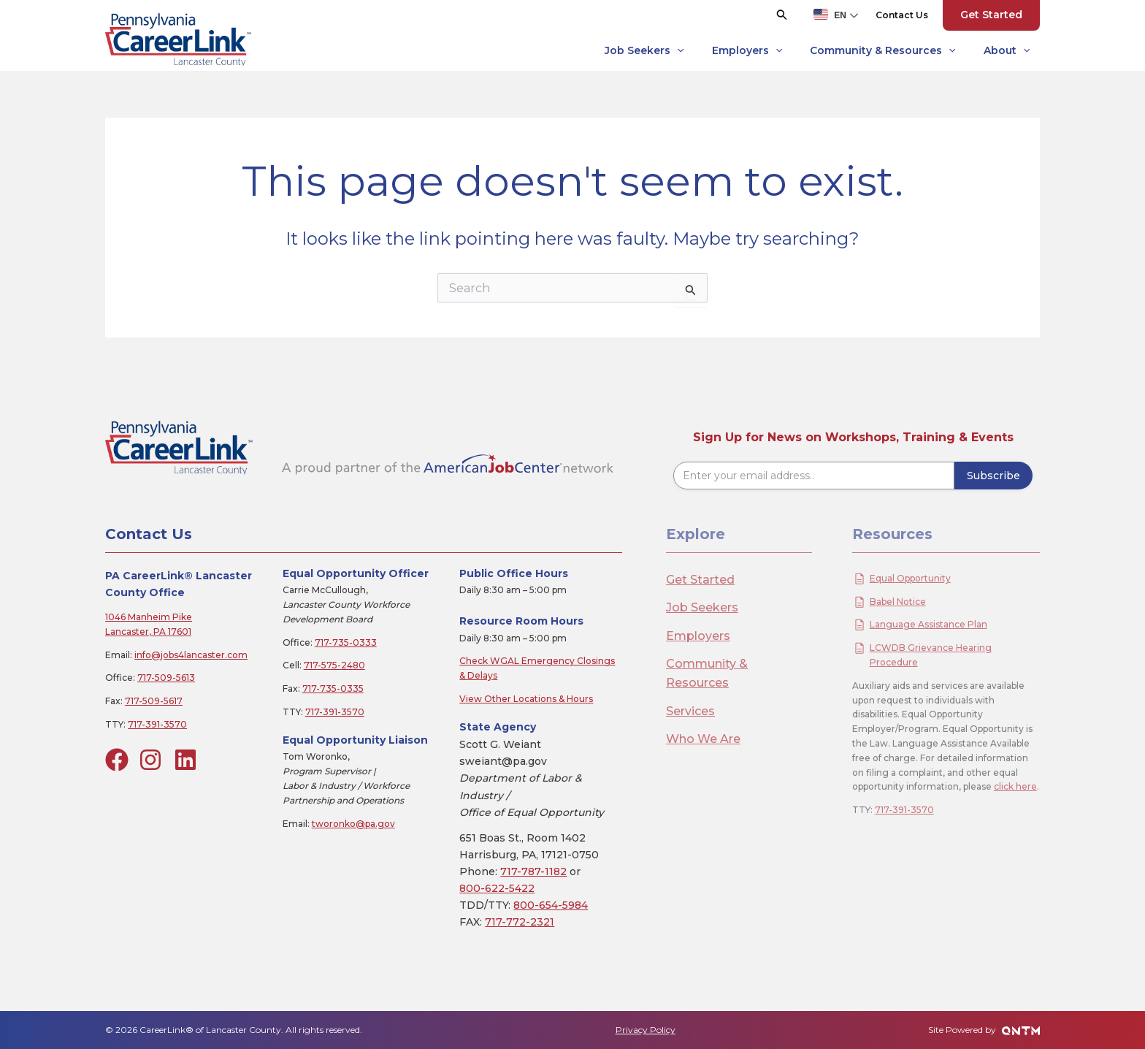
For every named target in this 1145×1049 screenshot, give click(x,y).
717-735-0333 (346, 642)
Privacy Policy (645, 1029)
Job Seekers (644, 51)
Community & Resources (882, 51)
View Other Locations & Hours (526, 698)
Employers (747, 51)
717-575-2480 (334, 665)
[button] (782, 15)
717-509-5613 (166, 677)
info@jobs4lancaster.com (191, 654)
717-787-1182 (533, 871)
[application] (676, 51)
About (1007, 51)
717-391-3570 (157, 724)
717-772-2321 (519, 921)
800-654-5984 (550, 905)
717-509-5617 (154, 700)
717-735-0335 (333, 688)
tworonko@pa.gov (353, 823)
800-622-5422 (497, 888)
